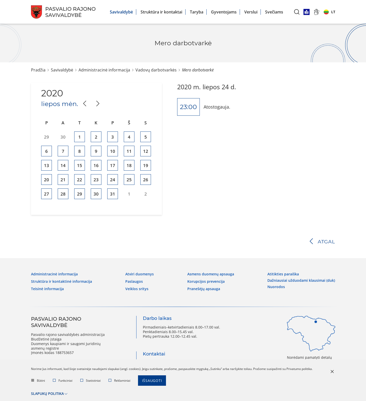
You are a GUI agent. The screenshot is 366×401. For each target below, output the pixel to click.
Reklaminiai (119, 381)
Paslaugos (134, 280)
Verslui (250, 12)
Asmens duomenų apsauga (210, 273)
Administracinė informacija (104, 70)
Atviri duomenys (139, 273)
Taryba (196, 12)
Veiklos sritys (136, 288)
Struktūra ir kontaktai (161, 12)
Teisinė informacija (47, 288)
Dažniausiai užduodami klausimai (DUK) (301, 279)
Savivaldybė (121, 12)
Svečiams (274, 12)
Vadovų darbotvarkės (156, 70)
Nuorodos (276, 285)
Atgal (326, 242)
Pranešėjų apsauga (203, 288)
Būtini (38, 381)
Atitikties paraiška (283, 273)
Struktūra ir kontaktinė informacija (61, 280)
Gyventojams (224, 12)
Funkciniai (62, 381)
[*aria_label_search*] (297, 11)
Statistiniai (90, 381)
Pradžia (38, 70)
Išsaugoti (152, 381)
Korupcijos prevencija (206, 280)
